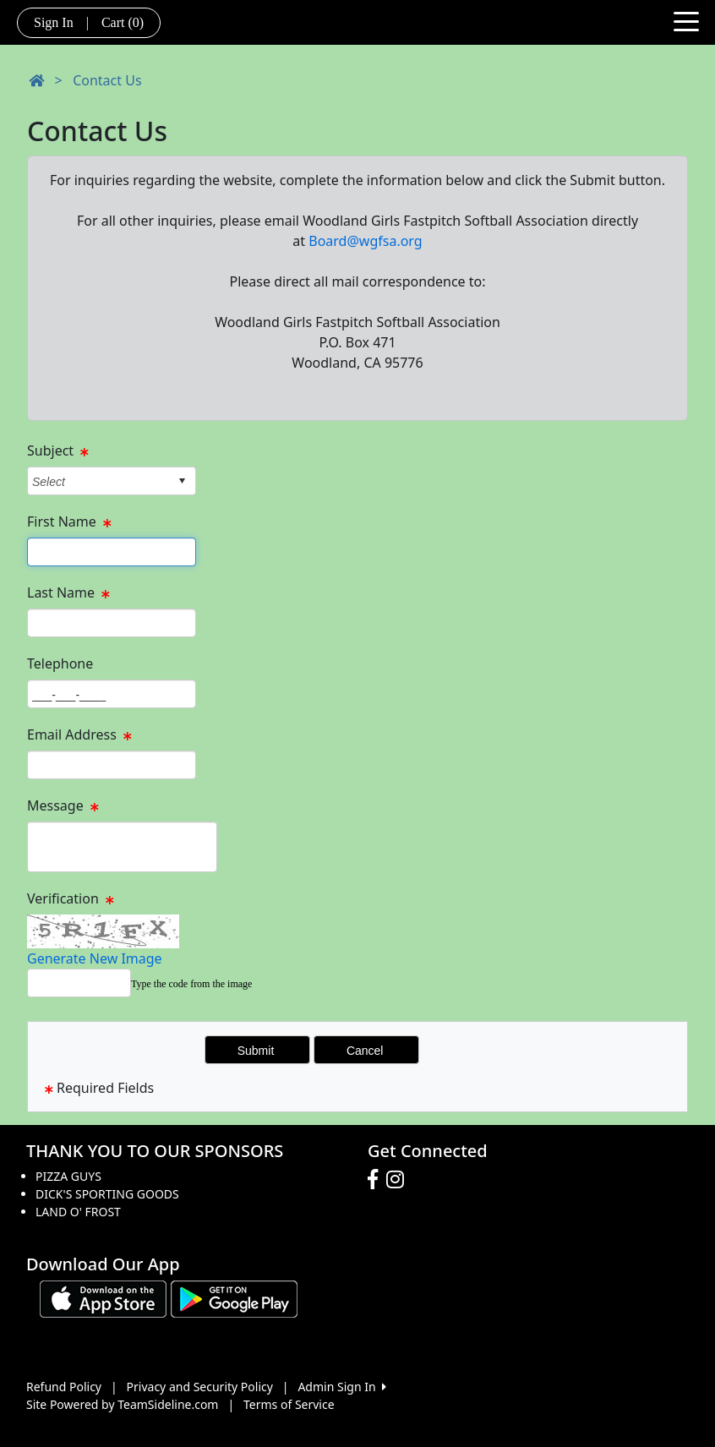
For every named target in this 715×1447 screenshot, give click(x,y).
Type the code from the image (191, 984)
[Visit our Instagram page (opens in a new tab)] (399, 1180)
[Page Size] (111, 552)
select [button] (181, 480)
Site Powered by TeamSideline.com (122, 1404)
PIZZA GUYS (68, 1176)
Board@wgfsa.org (365, 241)
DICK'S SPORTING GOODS (107, 1194)
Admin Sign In (341, 1387)
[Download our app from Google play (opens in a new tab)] (234, 1298)
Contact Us (107, 80)
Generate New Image (94, 958)
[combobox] (98, 481)
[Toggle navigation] (686, 20)
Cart (122, 22)
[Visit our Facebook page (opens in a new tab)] (377, 1180)
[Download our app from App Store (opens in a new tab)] (103, 1298)
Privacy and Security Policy (200, 1387)
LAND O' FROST (78, 1212)
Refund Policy (63, 1387)
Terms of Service (289, 1404)
